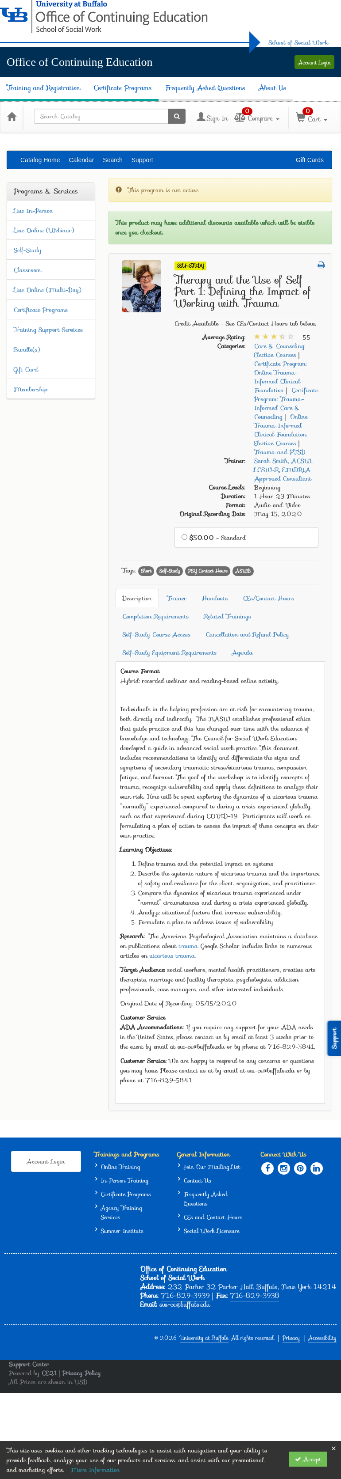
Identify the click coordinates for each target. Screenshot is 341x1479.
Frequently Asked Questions (205, 88)
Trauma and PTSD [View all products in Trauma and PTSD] (280, 452)
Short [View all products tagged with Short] (146, 571)
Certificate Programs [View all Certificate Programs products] (41, 310)
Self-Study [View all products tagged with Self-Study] (169, 571)
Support (142, 159)
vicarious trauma (172, 955)
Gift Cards (310, 159)
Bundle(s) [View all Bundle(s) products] (27, 349)
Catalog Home (40, 159)
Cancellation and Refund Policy (247, 634)
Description (137, 598)
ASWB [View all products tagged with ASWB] (243, 571)
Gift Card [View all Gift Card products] (26, 369)
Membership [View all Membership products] (31, 389)
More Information (95, 1470)
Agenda (242, 652)
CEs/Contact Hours (268, 598)
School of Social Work (298, 42)
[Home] (11, 116)
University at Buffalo (204, 1338)
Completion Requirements (156, 616)
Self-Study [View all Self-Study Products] (190, 265)
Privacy (291, 1338)
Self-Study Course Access (157, 634)
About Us (273, 88)
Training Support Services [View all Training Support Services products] (48, 329)
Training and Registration (43, 88)
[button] (321, 265)
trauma (188, 946)
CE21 (49, 1373)
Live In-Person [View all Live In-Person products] (33, 211)
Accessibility (322, 1338)
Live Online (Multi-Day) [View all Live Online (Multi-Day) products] (47, 290)
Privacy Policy (81, 1373)
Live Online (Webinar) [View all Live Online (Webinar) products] (44, 230)
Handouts (215, 598)
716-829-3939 (185, 1295)
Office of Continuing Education (80, 62)
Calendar (81, 159)
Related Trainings (228, 616)
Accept (308, 1459)
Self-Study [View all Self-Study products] (28, 250)
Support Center (29, 1364)
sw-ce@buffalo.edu (184, 1304)
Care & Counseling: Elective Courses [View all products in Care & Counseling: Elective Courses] (280, 350)
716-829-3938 (254, 1295)
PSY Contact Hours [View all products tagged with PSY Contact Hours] (208, 571)
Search (112, 159)
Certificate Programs (122, 88)
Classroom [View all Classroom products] (27, 270)
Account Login (314, 62)
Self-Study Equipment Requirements (170, 652)
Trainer (176, 598)
